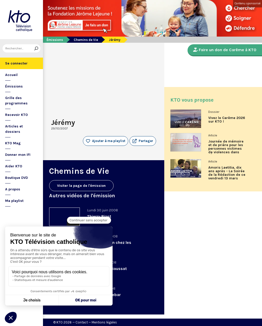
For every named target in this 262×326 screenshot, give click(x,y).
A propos (12, 189)
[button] (142, 141)
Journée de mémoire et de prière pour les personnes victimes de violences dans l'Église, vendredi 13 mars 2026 (226, 149)
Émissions (14, 86)
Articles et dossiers (14, 129)
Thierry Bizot (99, 216)
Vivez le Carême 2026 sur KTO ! (226, 119)
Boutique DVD (16, 178)
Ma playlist (14, 201)
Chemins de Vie (86, 40)
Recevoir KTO (16, 115)
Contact (81, 322)
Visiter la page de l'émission (81, 185)
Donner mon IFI (17, 155)
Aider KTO (13, 166)
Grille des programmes (16, 100)
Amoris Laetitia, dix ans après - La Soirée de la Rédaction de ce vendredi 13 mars (226, 173)
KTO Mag (13, 143)
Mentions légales (104, 322)
